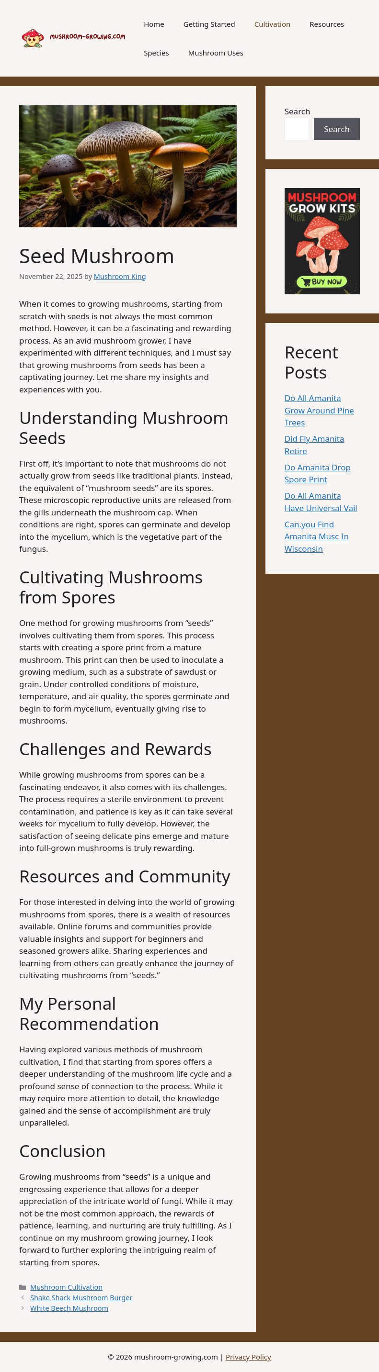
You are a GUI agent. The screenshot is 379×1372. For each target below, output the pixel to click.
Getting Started (209, 24)
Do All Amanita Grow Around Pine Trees (319, 410)
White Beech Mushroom (69, 1308)
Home (154, 24)
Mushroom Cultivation (66, 1287)
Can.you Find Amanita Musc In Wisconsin (317, 536)
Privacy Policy (248, 1356)
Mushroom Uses (215, 52)
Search (297, 111)
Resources (327, 24)
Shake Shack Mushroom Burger (81, 1297)
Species (156, 52)
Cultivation (272, 24)
